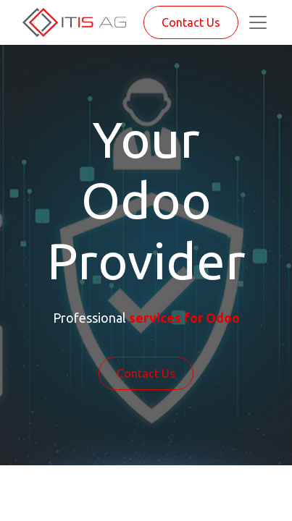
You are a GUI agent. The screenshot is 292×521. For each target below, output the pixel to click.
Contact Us (191, 22)
